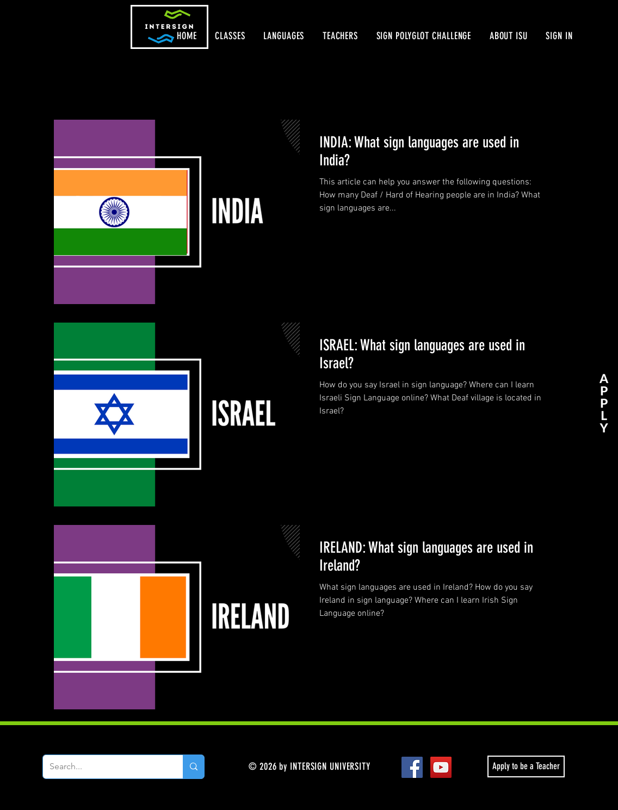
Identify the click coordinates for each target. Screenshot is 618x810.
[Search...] (105, 766)
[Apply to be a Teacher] (526, 766)
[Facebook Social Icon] (412, 767)
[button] (230, 36)
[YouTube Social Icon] (441, 767)
